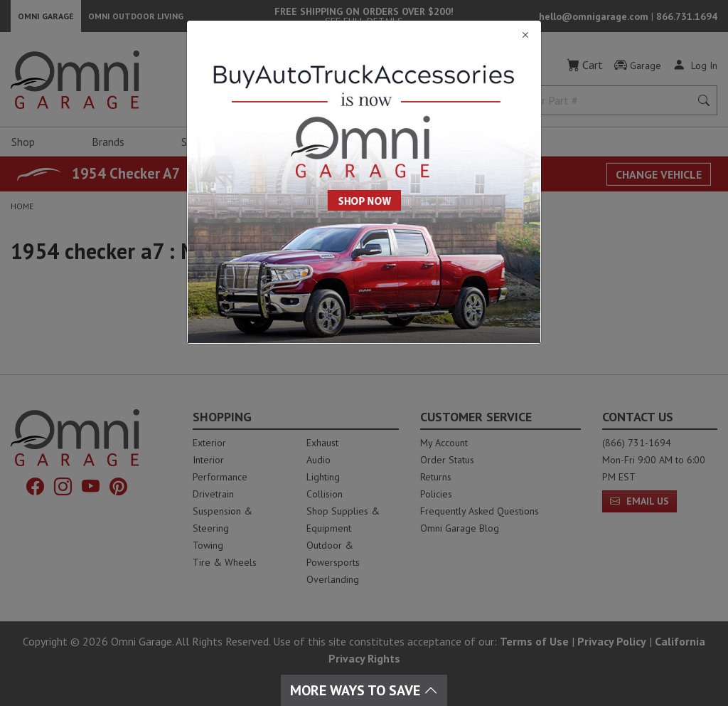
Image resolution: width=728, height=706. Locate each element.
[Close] (364, 35)
